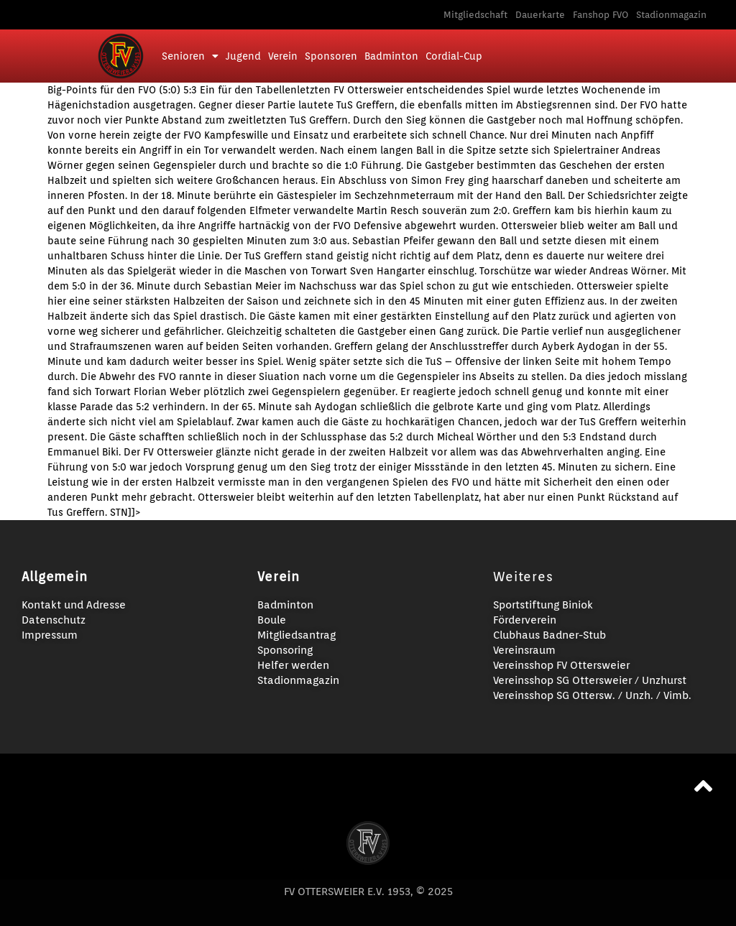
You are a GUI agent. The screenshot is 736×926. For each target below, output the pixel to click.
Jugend (243, 56)
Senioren (190, 56)
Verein (283, 56)
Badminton (391, 56)
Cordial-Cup (454, 56)
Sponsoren (331, 56)
